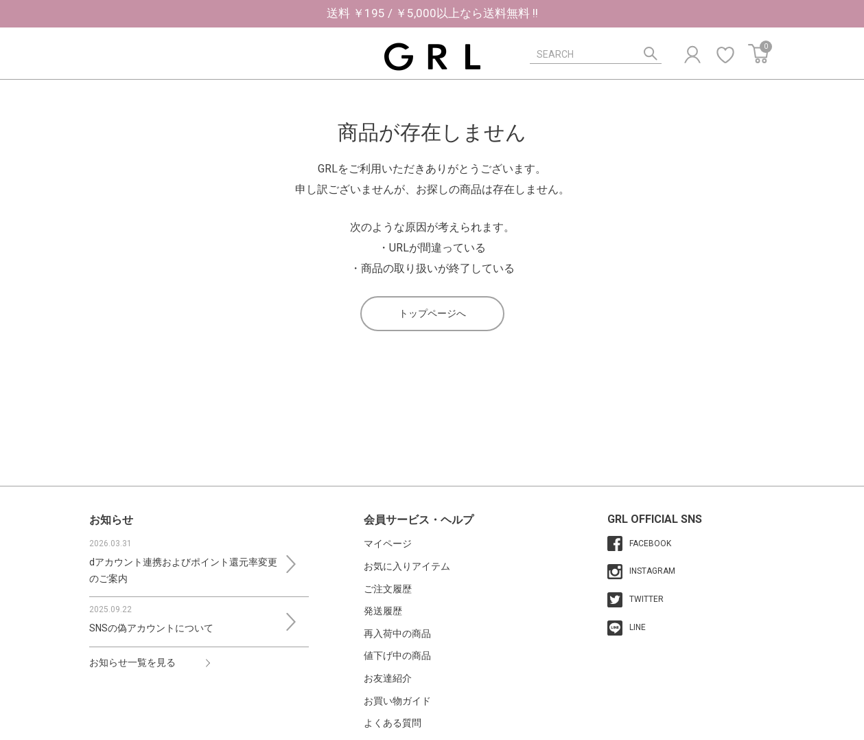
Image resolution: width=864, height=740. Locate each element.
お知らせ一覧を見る (132, 662)
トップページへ (432, 313)
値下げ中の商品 (397, 655)
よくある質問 (392, 722)
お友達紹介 (388, 678)
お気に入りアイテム (407, 566)
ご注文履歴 (388, 588)
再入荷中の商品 (397, 633)
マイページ (388, 543)
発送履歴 (383, 610)
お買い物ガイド (397, 700)
